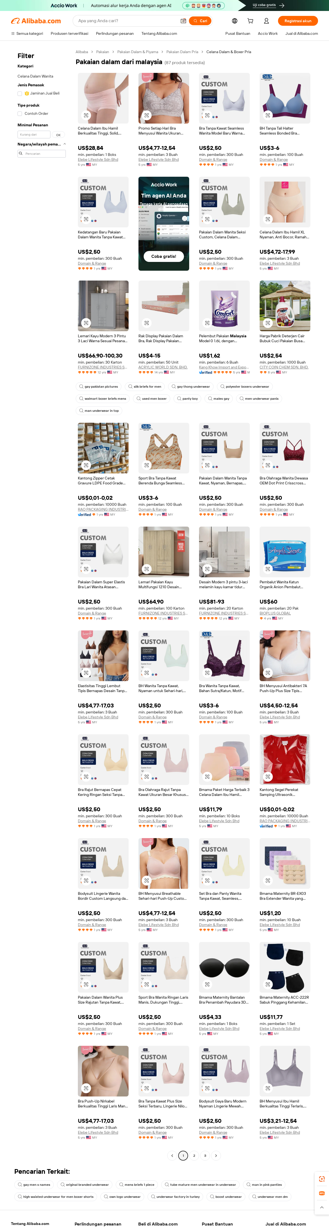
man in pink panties (264, 1185)
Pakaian (102, 52)
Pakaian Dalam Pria (182, 52)
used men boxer (152, 398)
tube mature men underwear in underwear (200, 1185)
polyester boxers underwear (244, 386)
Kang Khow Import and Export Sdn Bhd (224, 367)
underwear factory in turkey (175, 1197)
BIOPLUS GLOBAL (275, 613)
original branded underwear (85, 1185)
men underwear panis (259, 398)
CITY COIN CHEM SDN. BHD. (284, 367)
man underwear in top (99, 411)
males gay (218, 398)
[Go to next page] (216, 1156)
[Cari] (200, 20)
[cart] (251, 21)
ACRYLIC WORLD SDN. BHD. (163, 367)
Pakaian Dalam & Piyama (137, 52)
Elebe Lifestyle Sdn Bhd (98, 159)
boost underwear (226, 1197)
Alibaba (82, 52)
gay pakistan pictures (98, 386)
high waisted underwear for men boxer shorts (55, 1197)
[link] (322, 1179)
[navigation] (41, 604)
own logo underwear (122, 1197)
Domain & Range (213, 159)
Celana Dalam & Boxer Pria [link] (228, 52)
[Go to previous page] (172, 1156)
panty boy (187, 398)
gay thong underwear (191, 386)
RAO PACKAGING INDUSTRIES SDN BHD (103, 509)
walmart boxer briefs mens (102, 398)
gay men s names (34, 1185)
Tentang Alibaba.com (30, 1223)
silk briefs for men (144, 386)
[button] (183, 21)
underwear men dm (270, 1197)
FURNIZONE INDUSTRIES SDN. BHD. (103, 367)
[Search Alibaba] (127, 21)
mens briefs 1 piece (136, 1185)
